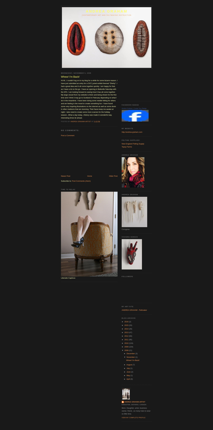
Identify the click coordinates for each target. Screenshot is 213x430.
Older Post (113, 176)
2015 (126, 325)
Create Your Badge (140, 108)
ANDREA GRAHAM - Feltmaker (134, 310)
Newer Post (65, 176)
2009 (126, 347)
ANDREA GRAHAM (106, 11)
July (128, 368)
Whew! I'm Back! (132, 360)
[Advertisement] (81, 155)
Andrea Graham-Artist (134, 402)
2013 (126, 332)
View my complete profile (134, 417)
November (131, 357)
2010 (126, 343)
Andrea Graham (127, 108)
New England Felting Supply (133, 144)
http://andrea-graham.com (132, 132)
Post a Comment (67, 135)
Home (89, 176)
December (131, 353)
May (129, 375)
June (129, 372)
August (130, 365)
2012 (126, 336)
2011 (126, 340)
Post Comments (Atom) (81, 181)
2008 (126, 350)
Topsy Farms (127, 147)
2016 (126, 322)
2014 (126, 329)
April (129, 379)
